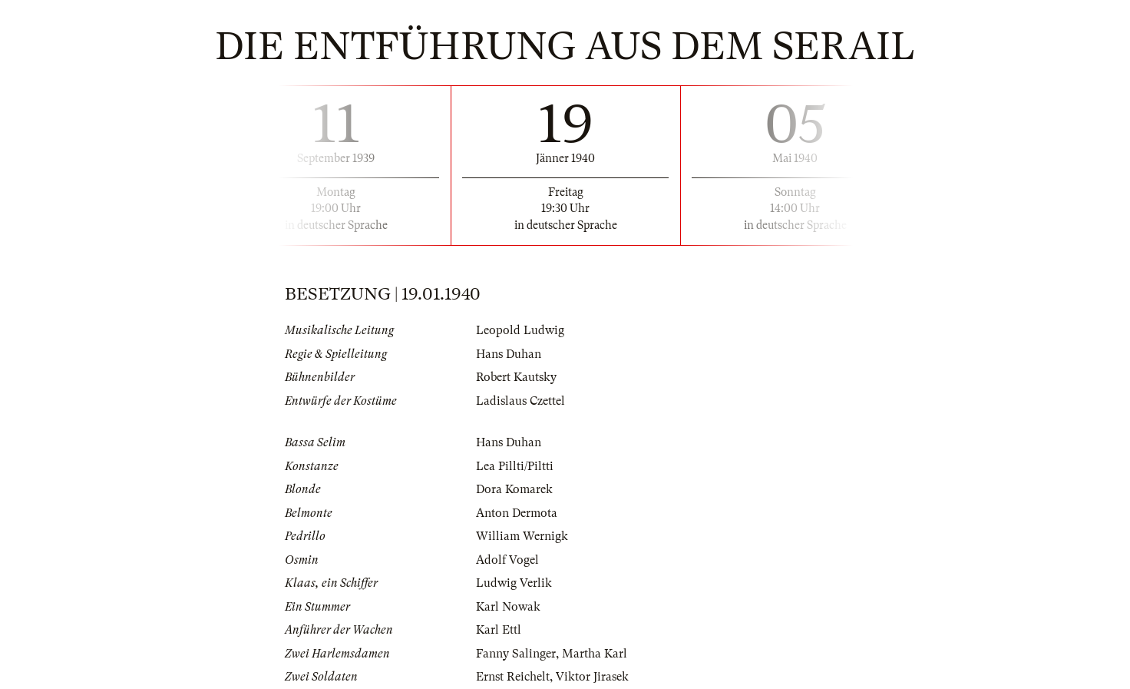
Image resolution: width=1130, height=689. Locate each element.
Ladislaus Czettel (520, 401)
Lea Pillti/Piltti (514, 466)
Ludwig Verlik (514, 583)
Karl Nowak (508, 607)
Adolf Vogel (507, 560)
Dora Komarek (514, 489)
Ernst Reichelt (513, 677)
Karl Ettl (498, 630)
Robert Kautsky (516, 377)
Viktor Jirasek (592, 677)
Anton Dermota (516, 513)
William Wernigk (522, 536)
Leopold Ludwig (520, 330)
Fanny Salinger (516, 654)
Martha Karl (594, 654)
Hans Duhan (508, 354)
